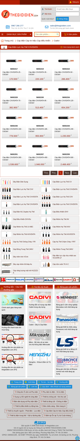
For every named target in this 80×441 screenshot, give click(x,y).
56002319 (40, 69)
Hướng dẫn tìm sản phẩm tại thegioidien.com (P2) (12, 348)
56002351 (14, 154)
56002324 (66, 69)
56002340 (40, 126)
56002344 (66, 126)
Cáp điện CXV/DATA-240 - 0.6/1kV (64, 130)
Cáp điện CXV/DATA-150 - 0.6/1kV (12, 130)
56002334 (66, 97)
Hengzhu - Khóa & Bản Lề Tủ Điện (40, 363)
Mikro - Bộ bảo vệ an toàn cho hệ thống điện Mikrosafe (39, 343)
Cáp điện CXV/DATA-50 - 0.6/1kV (64, 73)
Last (75, 173)
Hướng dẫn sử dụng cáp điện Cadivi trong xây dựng (40, 306)
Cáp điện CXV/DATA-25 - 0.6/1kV (12, 73)
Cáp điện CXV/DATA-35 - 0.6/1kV (38, 73)
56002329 (14, 97)
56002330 (40, 97)
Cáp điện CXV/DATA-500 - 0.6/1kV (64, 159)
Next (67, 173)
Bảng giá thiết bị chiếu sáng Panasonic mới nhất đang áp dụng (66, 329)
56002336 (14, 126)
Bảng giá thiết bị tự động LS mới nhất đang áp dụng (66, 350)
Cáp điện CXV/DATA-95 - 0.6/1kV (38, 102)
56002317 (14, 69)
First (46, 173)
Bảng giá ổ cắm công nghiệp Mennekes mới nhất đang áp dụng (66, 307)
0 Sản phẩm (72, 34)
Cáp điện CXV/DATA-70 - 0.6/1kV (12, 102)
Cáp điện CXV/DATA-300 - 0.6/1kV (12, 159)
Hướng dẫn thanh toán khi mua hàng (11, 329)
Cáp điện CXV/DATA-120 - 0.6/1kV (64, 102)
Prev (54, 173)
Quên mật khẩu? (48, 19)
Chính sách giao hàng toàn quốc (12, 309)
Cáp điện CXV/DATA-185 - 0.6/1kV (38, 130)
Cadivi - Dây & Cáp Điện (38, 325)
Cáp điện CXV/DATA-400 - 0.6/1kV (38, 159)
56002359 (66, 154)
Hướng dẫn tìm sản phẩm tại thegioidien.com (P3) (12, 368)
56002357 (40, 154)
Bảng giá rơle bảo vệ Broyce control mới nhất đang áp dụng (66, 371)
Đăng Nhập (63, 19)
